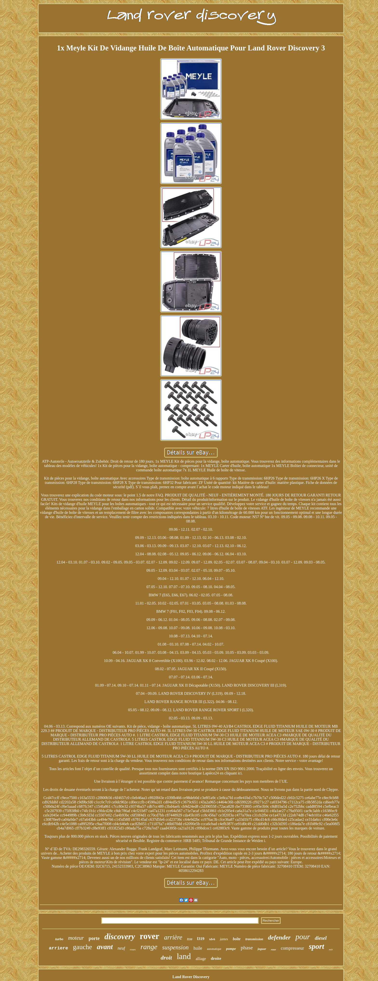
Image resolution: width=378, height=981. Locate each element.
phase (247, 948)
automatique (214, 949)
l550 (189, 939)
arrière (173, 937)
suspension (175, 947)
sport (316, 946)
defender (279, 937)
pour (302, 936)
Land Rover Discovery (190, 977)
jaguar (262, 949)
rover (149, 936)
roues (133, 949)
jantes (224, 939)
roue (273, 949)
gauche (82, 947)
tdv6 (212, 939)
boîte (237, 939)
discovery (119, 936)
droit (166, 957)
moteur (76, 938)
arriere (58, 948)
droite (216, 958)
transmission (254, 939)
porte (94, 938)
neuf (121, 948)
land (184, 956)
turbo (59, 939)
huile (197, 948)
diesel (321, 938)
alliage (201, 959)
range (149, 947)
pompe (231, 949)
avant (105, 947)
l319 (200, 938)
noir (331, 949)
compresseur (292, 948)
